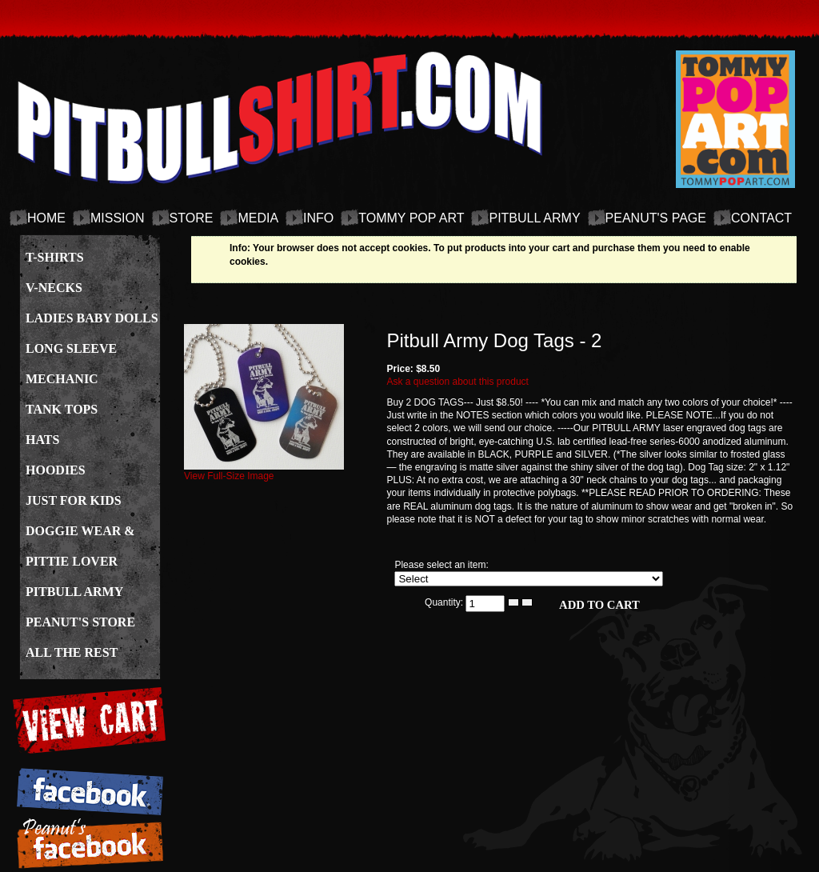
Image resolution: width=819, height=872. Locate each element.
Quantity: (445, 602)
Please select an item (439, 564)
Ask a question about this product (457, 381)
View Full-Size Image (264, 471)
